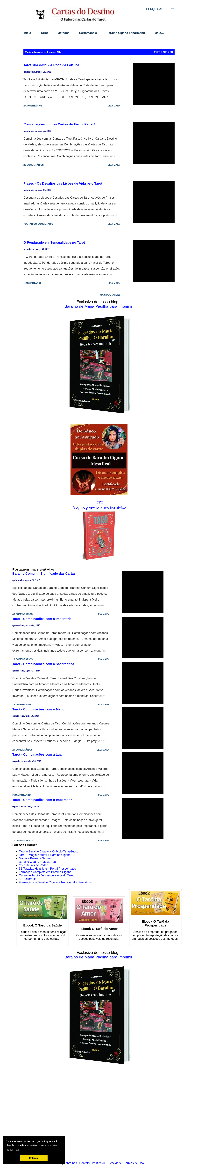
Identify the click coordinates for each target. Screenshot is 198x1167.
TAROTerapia (27, 879)
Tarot (44, 33)
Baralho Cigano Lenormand (125, 33)
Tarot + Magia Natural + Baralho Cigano (45, 855)
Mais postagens (110, 295)
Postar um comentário (38, 224)
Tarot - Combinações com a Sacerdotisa (43, 664)
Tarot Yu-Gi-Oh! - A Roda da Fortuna (51, 65)
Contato (84, 1163)
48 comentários (22, 614)
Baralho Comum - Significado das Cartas (44, 573)
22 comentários (33, 165)
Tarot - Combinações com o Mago (38, 709)
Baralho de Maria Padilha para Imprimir (98, 306)
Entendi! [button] (34, 1158)
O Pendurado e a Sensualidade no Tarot (54, 242)
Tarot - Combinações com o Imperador (42, 800)
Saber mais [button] (12, 1149)
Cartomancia (88, 33)
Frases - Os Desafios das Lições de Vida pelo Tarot (62, 183)
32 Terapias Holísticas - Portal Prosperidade (47, 868)
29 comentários (22, 749)
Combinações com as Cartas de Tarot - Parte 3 (59, 124)
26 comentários (22, 659)
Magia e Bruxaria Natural (35, 858)
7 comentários (21, 704)
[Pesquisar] (154, 9)
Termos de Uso (134, 1163)
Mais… (159, 33)
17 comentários (22, 840)
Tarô (99, 502)
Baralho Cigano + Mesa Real (38, 861)
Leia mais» (114, 105)
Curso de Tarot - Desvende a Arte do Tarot (46, 875)
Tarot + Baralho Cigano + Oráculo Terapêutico (48, 851)
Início (27, 33)
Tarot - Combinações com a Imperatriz (41, 619)
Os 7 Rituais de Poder (33, 865)
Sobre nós (70, 1163)
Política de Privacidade (107, 1163)
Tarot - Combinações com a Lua (37, 754)
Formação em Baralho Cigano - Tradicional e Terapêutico (56, 882)
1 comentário (32, 283)
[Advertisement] (99, 1115)
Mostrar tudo (163, 52)
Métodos (63, 33)
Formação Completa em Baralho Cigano (45, 872)
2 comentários (32, 105)
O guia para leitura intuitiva (99, 508)
